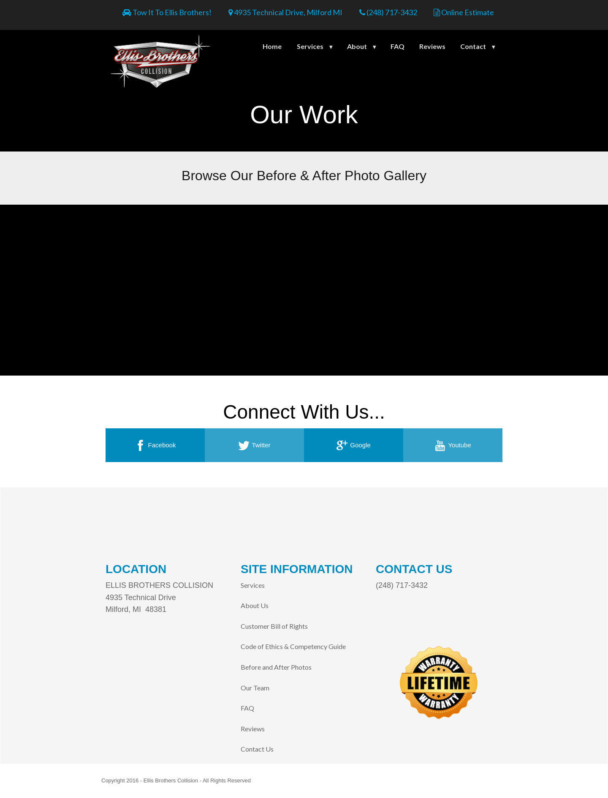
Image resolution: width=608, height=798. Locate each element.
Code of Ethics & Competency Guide (293, 646)
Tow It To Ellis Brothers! (167, 12)
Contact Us (257, 749)
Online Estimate (464, 12)
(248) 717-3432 (388, 12)
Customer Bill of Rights (274, 626)
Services (310, 46)
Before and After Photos (276, 667)
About (357, 46)
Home (272, 46)
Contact (473, 46)
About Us (255, 605)
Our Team (255, 688)
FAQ (397, 46)
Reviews (432, 46)
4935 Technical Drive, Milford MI (285, 12)
